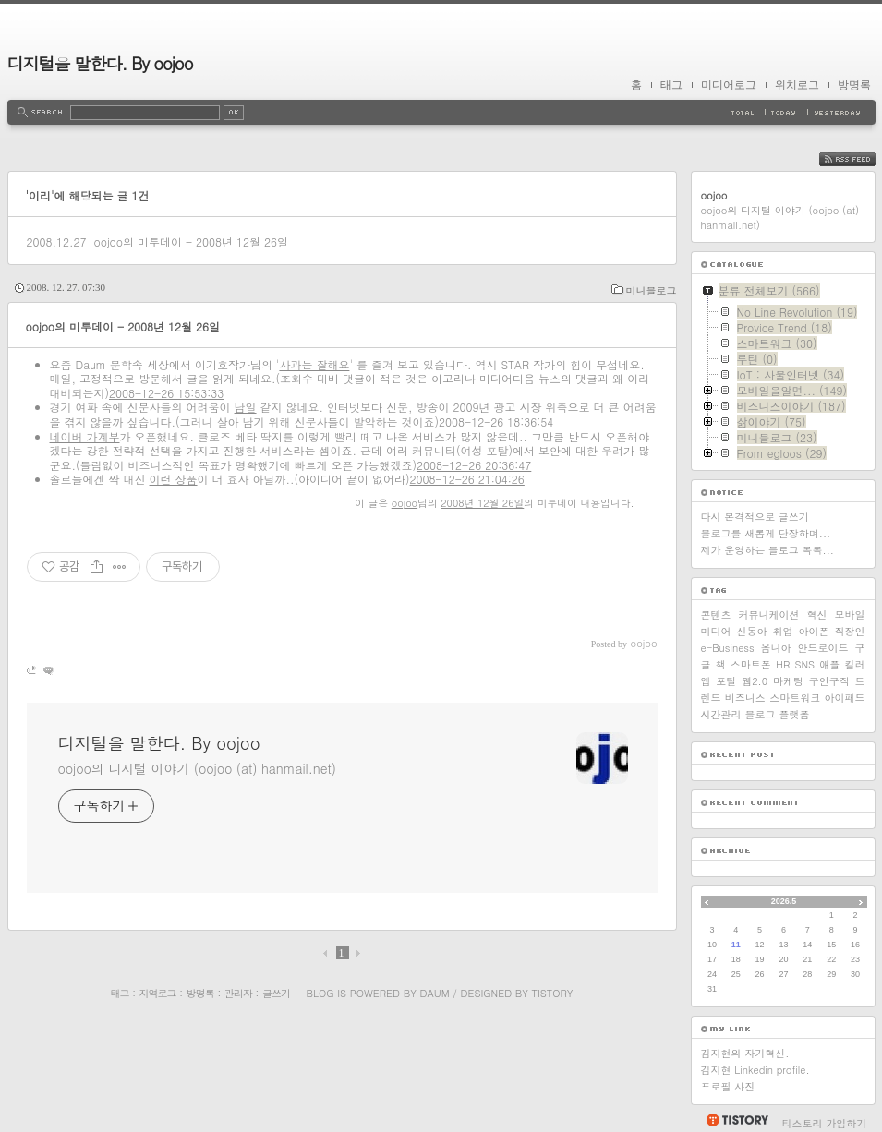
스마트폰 (751, 664)
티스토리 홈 (736, 1120)
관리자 (238, 993)
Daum (434, 993)
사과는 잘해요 (314, 364)
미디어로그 (728, 84)
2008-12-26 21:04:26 (467, 479)
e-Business (728, 648)
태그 (671, 84)
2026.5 (784, 901)
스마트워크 (794, 697)
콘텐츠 (716, 614)
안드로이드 (823, 648)
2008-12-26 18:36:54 (496, 421)
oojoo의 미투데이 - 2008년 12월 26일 (190, 241)
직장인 (850, 631)
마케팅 (788, 681)
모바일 (850, 614)
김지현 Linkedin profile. (755, 1070)
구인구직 (829, 681)
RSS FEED (861, 159)
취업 (783, 631)
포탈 (726, 681)
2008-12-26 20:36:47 (474, 465)
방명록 (854, 84)
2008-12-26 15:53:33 (166, 393)
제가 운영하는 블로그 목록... (767, 550)
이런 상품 (174, 479)
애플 (829, 664)
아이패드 (844, 697)
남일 (246, 407)
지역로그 (157, 993)
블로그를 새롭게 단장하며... (766, 533)
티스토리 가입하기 (824, 1123)
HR (783, 664)
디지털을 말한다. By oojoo (100, 63)
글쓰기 (276, 993)
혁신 (817, 614)
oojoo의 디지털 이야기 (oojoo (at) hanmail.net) (197, 768)
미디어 (716, 631)
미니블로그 (651, 290)
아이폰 (814, 631)
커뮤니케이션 (769, 614)
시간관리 (721, 714)
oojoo (404, 503)
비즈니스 (745, 697)
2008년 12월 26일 (482, 503)
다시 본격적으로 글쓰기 (755, 517)
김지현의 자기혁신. (745, 1053)
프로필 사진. (730, 1086)
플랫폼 (794, 714)
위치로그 (797, 84)
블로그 (760, 714)
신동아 (752, 631)
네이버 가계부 (85, 436)
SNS (804, 664)
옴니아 (776, 648)
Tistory (553, 993)
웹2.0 (754, 681)
